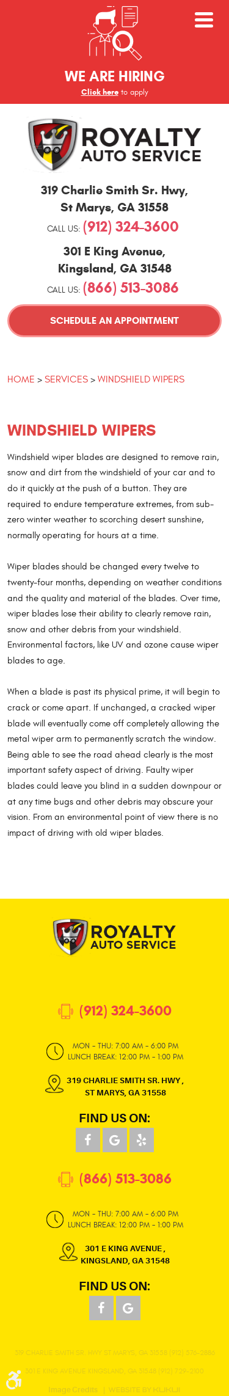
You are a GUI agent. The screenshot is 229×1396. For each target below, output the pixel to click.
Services (66, 379)
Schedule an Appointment (114, 320)
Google (115, 1140)
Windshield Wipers (141, 379)
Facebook (88, 1140)
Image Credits (73, 1390)
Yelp (141, 1140)
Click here (99, 92)
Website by (144, 1390)
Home (21, 379)
